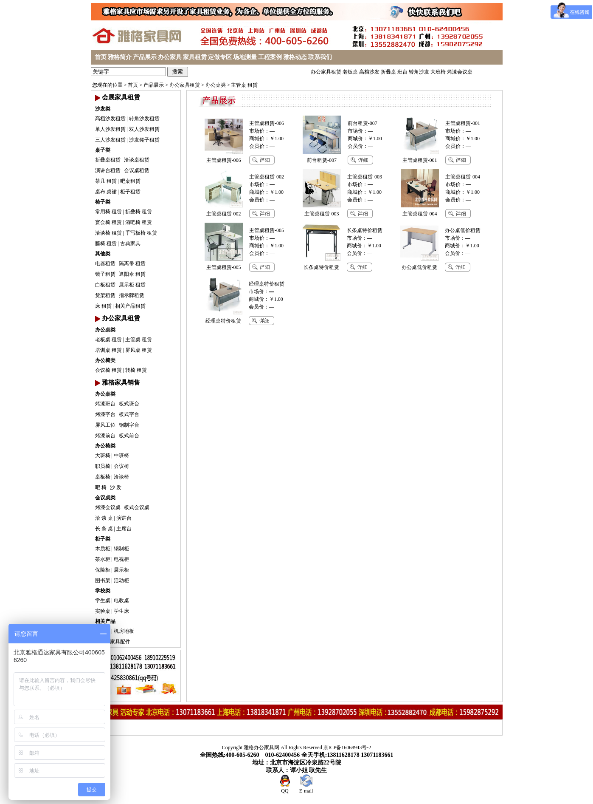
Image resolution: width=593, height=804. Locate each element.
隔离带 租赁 (132, 263)
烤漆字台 (105, 414)
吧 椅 (101, 487)
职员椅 (102, 466)
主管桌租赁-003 (364, 177)
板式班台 (129, 404)
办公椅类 (105, 360)
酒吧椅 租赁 (138, 222)
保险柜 (102, 570)
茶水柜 (102, 559)
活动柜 (121, 580)
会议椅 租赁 (108, 370)
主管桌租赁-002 (266, 177)
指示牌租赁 (131, 295)
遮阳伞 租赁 (132, 274)
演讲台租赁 (108, 170)
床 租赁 (103, 306)
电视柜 (121, 559)
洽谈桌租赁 (136, 160)
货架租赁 (105, 295)
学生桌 (102, 600)
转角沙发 (419, 72)
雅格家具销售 (121, 382)
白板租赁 (105, 285)
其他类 (102, 254)
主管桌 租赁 (244, 85)
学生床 (121, 611)
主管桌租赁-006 (266, 123)
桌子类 (102, 150)
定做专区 (220, 57)
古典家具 (130, 243)
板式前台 (129, 436)
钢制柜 (121, 549)
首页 (101, 57)
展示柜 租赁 (132, 285)
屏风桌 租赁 (138, 350)
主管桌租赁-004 (462, 177)
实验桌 (102, 611)
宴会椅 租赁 (108, 222)
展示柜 (121, 570)
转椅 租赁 (136, 370)
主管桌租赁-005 (266, 230)
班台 (402, 72)
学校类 (102, 591)
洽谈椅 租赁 (108, 233)
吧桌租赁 (130, 181)
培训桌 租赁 (108, 350)
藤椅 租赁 (106, 243)
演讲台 (124, 518)
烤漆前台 (105, 436)
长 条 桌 (104, 529)
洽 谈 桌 (104, 518)
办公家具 (170, 57)
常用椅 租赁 (108, 212)
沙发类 (102, 109)
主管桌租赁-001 (462, 123)
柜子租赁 (130, 192)
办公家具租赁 (326, 72)
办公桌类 (215, 85)
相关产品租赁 (130, 306)
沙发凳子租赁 (144, 140)
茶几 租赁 (106, 181)
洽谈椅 (121, 477)
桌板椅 (102, 477)
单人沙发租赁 (110, 129)
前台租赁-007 (362, 123)
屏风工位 (105, 425)
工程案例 (270, 57)
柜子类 (102, 539)
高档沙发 (369, 72)
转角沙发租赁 (144, 119)
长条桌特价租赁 (364, 230)
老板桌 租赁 (108, 340)
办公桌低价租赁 (463, 230)
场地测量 (245, 57)
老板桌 (350, 72)
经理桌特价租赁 (266, 284)
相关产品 (105, 621)
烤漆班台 (105, 404)
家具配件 (120, 642)
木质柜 (102, 549)
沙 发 (115, 487)
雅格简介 (120, 57)
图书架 (102, 580)
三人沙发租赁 (110, 140)
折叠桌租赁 (108, 160)
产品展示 (145, 57)
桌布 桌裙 (106, 192)
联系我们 (320, 57)
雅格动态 (295, 57)
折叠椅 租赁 (138, 212)
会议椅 (121, 466)
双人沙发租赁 (144, 129)
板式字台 (129, 414)
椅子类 (102, 202)
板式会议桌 (136, 507)
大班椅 (438, 72)
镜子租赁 (105, 274)
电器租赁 (105, 263)
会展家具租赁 (121, 97)
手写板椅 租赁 (141, 233)
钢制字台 (129, 425)
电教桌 (121, 600)
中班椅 (121, 456)
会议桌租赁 (136, 170)
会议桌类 (105, 498)
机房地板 (124, 631)
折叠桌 (388, 72)
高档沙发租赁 (110, 119)
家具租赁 (195, 57)
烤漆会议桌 (459, 72)
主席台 (124, 529)
